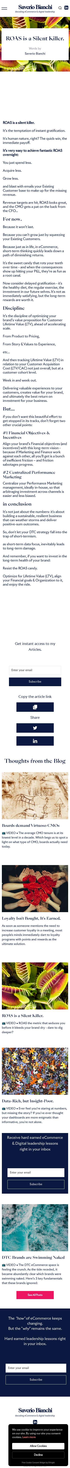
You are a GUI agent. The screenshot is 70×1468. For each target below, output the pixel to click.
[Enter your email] (35, 670)
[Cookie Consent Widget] (38, 1445)
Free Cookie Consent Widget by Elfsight (38, 1463)
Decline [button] (38, 1455)
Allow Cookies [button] (38, 1446)
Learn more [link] (29, 1437)
